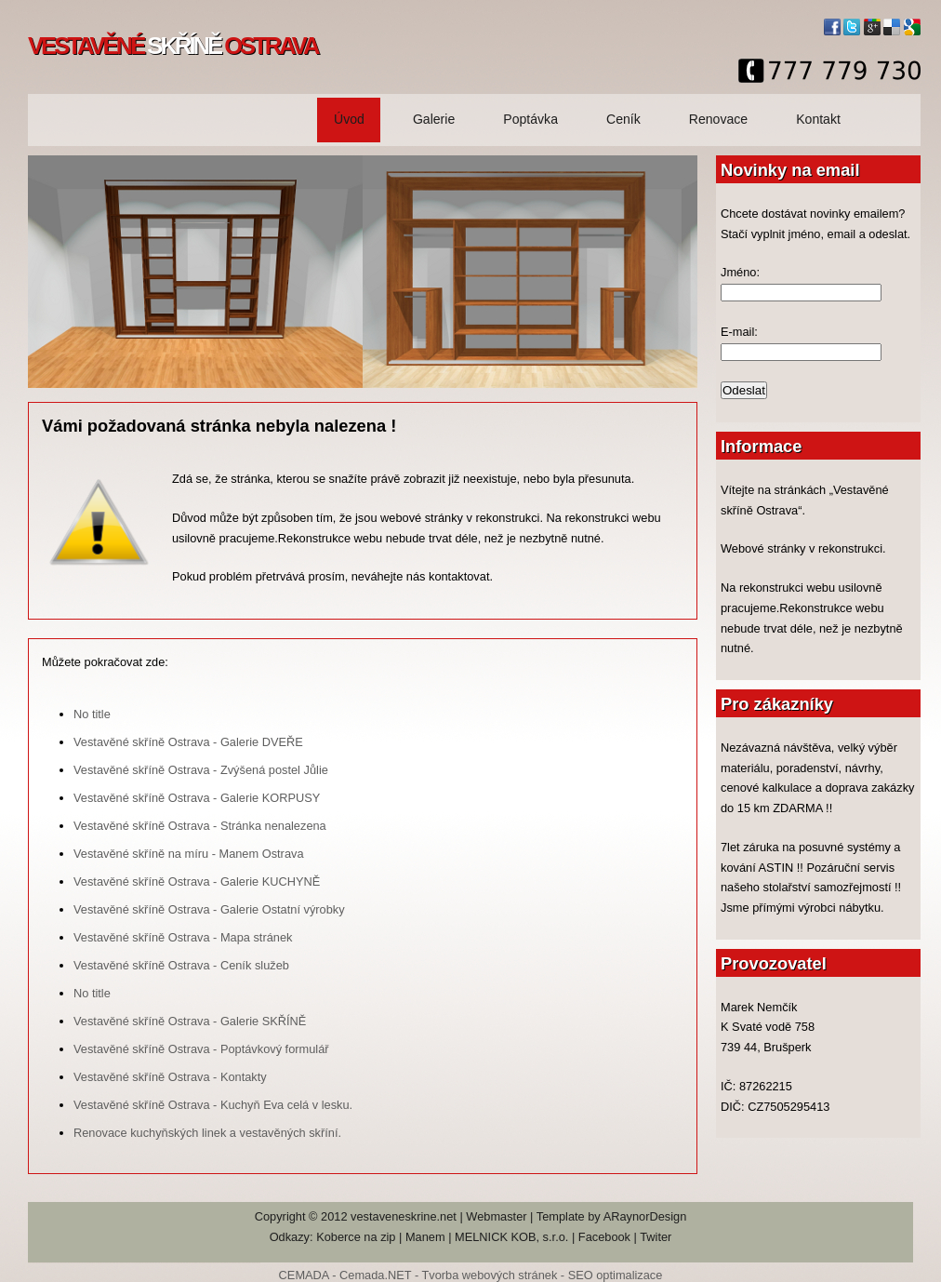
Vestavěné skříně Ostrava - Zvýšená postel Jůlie (200, 770)
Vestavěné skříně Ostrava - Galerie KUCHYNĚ (196, 881)
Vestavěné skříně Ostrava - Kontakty (170, 1077)
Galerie (434, 119)
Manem (425, 1237)
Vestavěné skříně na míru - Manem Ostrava (188, 854)
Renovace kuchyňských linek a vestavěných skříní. (207, 1133)
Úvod (349, 119)
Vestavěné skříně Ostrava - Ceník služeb (181, 965)
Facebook (604, 1237)
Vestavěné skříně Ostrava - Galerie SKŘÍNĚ (189, 1021)
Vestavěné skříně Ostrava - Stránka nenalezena (199, 826)
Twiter (655, 1237)
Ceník (623, 119)
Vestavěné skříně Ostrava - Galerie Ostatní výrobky (209, 909)
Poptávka (530, 119)
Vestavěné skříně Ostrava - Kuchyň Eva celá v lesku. (212, 1105)
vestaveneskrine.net (404, 1216)
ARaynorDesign (645, 1216)
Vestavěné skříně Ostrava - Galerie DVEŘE (188, 742)
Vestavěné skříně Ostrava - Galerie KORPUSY (196, 798)
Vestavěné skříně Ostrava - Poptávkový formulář (201, 1049)
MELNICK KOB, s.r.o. (511, 1237)
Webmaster (496, 1216)
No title (92, 714)
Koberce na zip (355, 1237)
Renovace (718, 119)
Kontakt (818, 119)
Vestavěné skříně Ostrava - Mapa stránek (182, 937)
